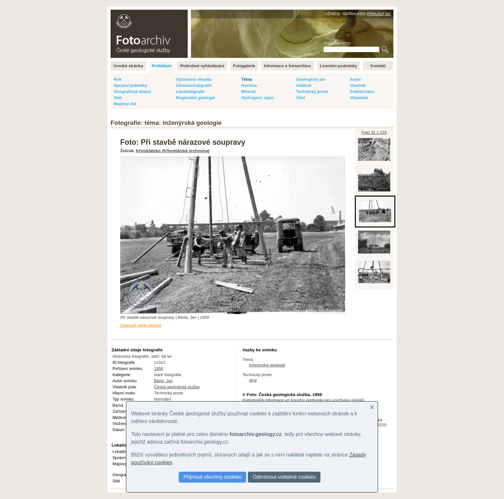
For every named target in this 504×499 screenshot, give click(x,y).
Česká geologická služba (177, 386)
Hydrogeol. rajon (257, 97)
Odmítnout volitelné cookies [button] (284, 477)
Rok (118, 79)
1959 (158, 368)
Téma (246, 79)
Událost (303, 85)
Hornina (248, 85)
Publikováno (362, 91)
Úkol (300, 97)
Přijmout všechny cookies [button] (213, 477)
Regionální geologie (195, 97)
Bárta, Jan (163, 380)
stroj (252, 380)
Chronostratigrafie (194, 85)
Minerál (248, 91)
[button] (371, 407)
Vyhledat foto (337, 43)
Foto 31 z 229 (374, 132)
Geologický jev (310, 79)
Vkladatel (359, 97)
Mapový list (125, 103)
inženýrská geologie (267, 365)
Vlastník (358, 85)
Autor (355, 79)
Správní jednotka (130, 85)
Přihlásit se (379, 14)
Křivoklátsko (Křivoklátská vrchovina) (173, 150)
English (180, 13)
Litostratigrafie (190, 91)
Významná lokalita (194, 79)
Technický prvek (312, 91)
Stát (118, 97)
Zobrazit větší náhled (140, 325)
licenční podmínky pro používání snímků (327, 400)
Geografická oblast (132, 91)
